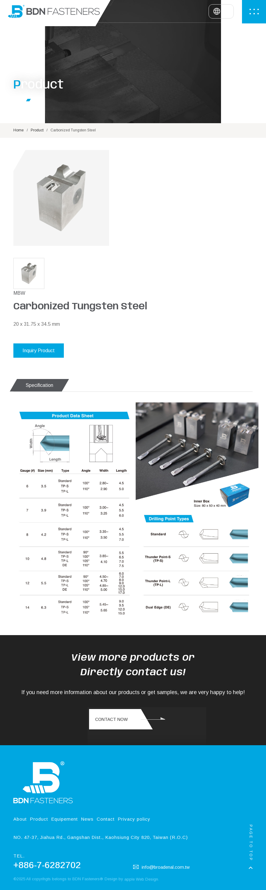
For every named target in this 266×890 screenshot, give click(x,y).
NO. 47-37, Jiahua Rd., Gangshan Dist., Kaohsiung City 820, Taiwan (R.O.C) (100, 814)
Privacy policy (134, 796)
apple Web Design (141, 856)
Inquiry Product (158, 254)
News (87, 796)
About (20, 796)
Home (18, 150)
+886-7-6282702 (47, 842)
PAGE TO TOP (251, 843)
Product (37, 150)
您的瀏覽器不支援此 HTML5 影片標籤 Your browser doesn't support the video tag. (147, 711)
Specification (39, 342)
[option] (61, 224)
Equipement (64, 796)
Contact (106, 796)
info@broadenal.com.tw (161, 844)
